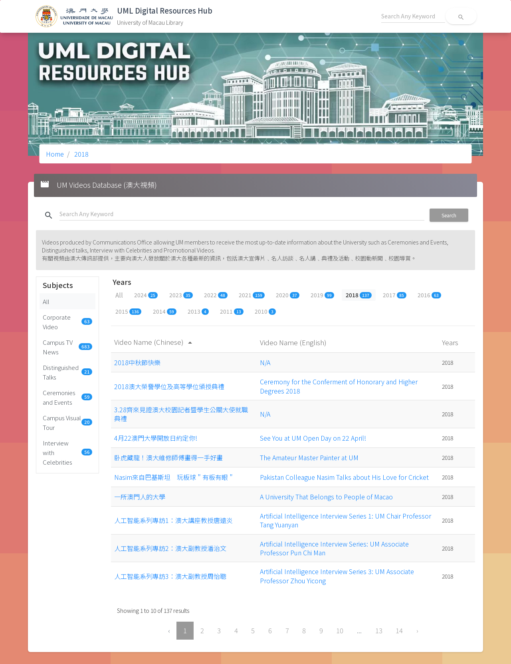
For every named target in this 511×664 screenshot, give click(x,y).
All (46, 301)
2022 (216, 295)
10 (339, 630)
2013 (198, 311)
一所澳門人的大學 (139, 496)
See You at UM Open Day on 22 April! (313, 438)
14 (399, 630)
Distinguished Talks (67, 372)
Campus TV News (67, 347)
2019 (322, 295)
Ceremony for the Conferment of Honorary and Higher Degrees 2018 (339, 386)
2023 (181, 295)
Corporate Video (67, 321)
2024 (146, 295)
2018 (81, 154)
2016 (429, 295)
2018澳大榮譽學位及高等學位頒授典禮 (169, 386)
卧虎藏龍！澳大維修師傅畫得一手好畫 (168, 457)
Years (451, 342)
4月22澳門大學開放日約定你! (155, 438)
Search (449, 215)
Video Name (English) (294, 342)
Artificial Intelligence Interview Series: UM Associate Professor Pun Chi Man (334, 548)
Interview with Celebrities (67, 452)
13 (378, 630)
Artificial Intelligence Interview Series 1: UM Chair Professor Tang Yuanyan (345, 520)
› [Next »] (417, 630)
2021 (252, 295)
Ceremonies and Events (67, 397)
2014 (164, 311)
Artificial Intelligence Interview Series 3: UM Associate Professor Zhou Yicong (337, 576)
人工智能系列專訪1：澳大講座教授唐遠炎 (173, 520)
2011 (232, 311)
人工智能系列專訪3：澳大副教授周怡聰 (170, 576)
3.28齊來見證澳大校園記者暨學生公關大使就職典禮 (181, 414)
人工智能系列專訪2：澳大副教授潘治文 (170, 548)
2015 (128, 311)
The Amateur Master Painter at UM (309, 457)
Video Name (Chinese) (154, 342)
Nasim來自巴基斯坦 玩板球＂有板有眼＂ (174, 477)
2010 (265, 311)
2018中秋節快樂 (137, 362)
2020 (287, 295)
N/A (265, 362)
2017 (394, 295)
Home (55, 154)
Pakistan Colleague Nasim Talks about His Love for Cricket (344, 477)
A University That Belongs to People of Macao (326, 496)
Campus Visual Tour (67, 422)
